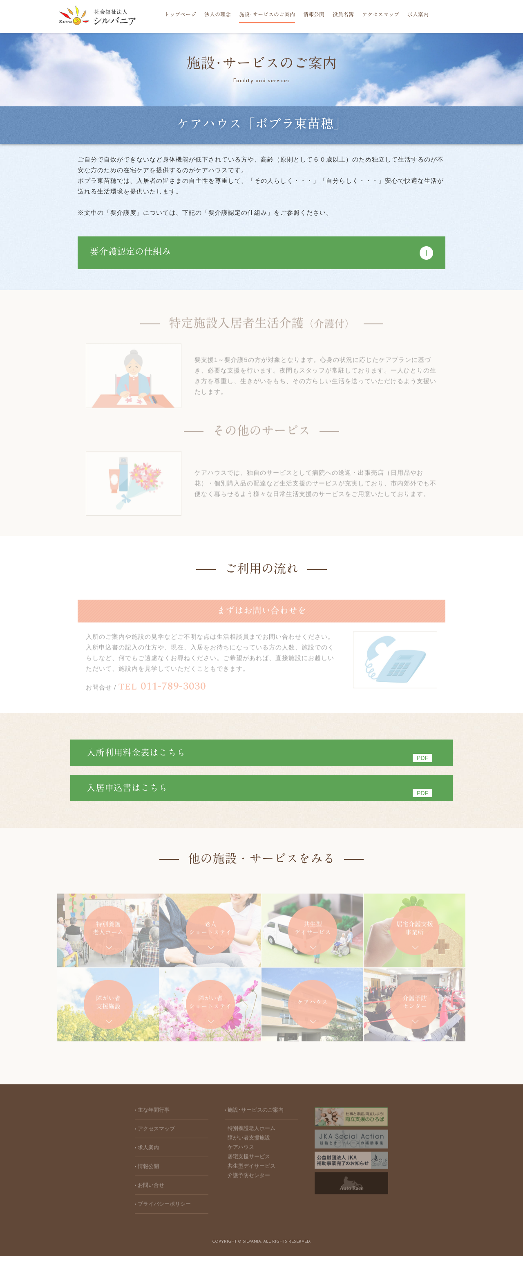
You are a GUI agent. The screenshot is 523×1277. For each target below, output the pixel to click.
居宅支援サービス (249, 1180)
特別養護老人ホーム (251, 1151)
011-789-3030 (162, 689)
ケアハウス (241, 1170)
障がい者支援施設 (249, 1161)
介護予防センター (249, 1198)
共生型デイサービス (251, 1189)
